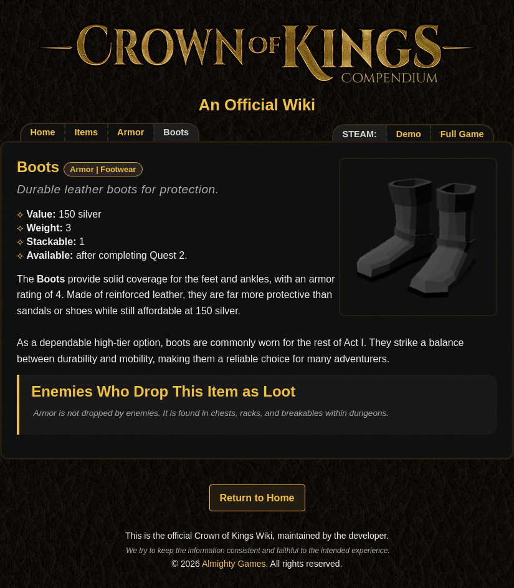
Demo (408, 134)
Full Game (462, 134)
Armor (130, 132)
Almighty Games (234, 564)
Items (86, 132)
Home (42, 132)
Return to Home (257, 498)
